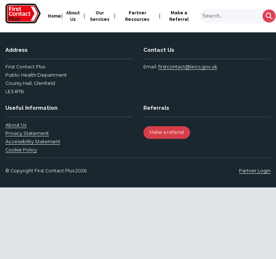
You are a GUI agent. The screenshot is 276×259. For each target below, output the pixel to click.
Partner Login (255, 170)
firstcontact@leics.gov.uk (187, 66)
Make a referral (167, 132)
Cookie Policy (21, 150)
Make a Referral (179, 16)
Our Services (100, 16)
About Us (73, 16)
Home (54, 16)
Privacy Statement (27, 133)
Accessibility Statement (32, 141)
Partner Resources (137, 16)
